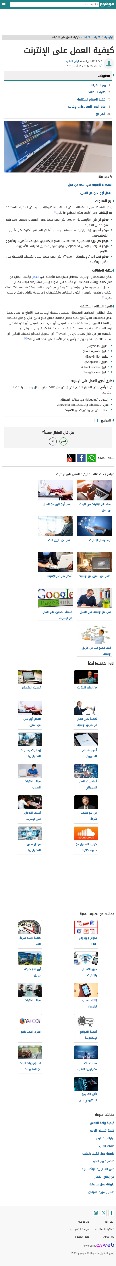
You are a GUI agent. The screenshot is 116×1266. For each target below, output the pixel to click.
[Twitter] (104, 1213)
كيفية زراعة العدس (102, 1123)
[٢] (103, 297)
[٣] (25, 338)
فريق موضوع (82, 1236)
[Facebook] (111, 1213)
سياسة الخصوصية (79, 1229)
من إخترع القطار (104, 1177)
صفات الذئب (106, 1146)
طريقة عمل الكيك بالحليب (98, 1154)
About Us (108, 1236)
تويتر (71, 458)
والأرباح (28, 387)
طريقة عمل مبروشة (101, 1184)
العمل (35, 277)
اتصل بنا (109, 1221)
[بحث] (96, 4)
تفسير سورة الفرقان (101, 1192)
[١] (55, 212)
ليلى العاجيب (72, 61)
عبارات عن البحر (105, 1138)
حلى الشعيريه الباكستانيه (98, 1169)
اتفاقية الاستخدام (104, 1229)
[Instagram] (96, 1213)
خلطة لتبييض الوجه (102, 1130)
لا (53, 441)
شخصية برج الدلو (103, 1161)
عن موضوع (83, 1221)
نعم (63, 441)
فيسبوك (81, 458)
